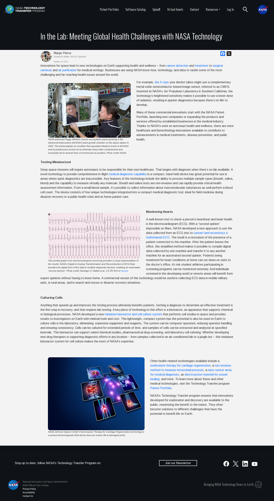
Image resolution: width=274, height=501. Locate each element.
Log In (230, 9)
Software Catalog (135, 9)
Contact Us (28, 496)
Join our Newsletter (178, 463)
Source (124, 271)
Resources (212, 9)
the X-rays (162, 82)
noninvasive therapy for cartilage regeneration (180, 365)
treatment (201, 65)
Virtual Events (175, 9)
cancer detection (177, 65)
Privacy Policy (29, 488)
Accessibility (29, 492)
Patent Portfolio (109, 9)
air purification (67, 70)
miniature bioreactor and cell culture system (133, 314)
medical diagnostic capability (128, 174)
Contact (194, 9)
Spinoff (156, 9)
